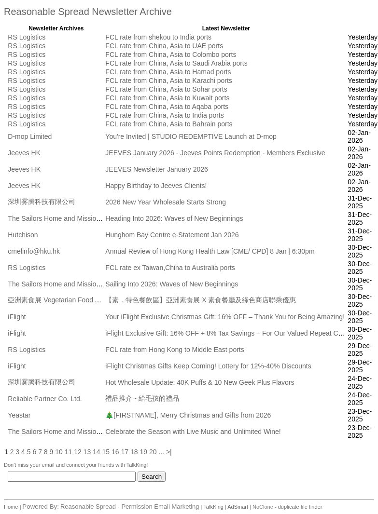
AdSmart (237, 507)
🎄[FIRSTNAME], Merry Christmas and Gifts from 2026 (188, 415)
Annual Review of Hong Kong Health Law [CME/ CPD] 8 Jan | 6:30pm (209, 251)
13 (87, 452)
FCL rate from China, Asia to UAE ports (164, 46)
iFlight (17, 317)
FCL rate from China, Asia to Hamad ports (168, 72)
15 (106, 452)
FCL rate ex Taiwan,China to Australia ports (170, 267)
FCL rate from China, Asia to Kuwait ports (167, 98)
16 (115, 452)
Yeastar (19, 415)
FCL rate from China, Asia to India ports (164, 115)
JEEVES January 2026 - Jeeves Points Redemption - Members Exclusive (215, 153)
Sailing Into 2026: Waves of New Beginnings (171, 284)
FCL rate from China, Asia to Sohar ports (166, 89)
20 (153, 452)
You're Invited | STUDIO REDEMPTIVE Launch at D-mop (190, 136)
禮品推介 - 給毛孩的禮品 (142, 398)
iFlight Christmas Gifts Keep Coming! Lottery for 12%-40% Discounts (208, 366)
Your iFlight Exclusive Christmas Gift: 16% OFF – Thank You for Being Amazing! (225, 317)
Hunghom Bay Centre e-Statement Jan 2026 (171, 235)
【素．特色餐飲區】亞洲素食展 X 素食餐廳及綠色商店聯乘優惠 (200, 300)
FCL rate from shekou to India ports (158, 37)
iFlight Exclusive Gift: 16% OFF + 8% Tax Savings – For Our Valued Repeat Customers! (236, 333)
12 (78, 452)
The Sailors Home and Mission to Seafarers (73, 218)
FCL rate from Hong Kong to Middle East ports (174, 349)
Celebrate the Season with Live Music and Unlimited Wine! (192, 431)
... (161, 452)
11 (68, 452)
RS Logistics (26, 37)
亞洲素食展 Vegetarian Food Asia (58, 300)
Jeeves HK (24, 153)
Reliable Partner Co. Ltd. (45, 399)
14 (96, 452)
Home (11, 507)
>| (169, 452)
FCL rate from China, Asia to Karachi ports (168, 80)
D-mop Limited (30, 136)
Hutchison (23, 235)
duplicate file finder (300, 507)
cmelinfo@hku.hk (34, 251)
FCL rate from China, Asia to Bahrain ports (168, 124)
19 (143, 452)
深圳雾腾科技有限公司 (41, 201)
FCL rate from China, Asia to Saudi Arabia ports (176, 63)
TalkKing (213, 507)
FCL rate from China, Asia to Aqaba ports (166, 106)
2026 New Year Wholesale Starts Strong (165, 202)
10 (59, 452)
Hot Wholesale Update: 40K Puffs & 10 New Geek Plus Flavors (199, 382)
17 (124, 452)
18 (134, 452)
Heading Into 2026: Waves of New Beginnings (174, 218)
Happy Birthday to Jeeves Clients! (156, 185)
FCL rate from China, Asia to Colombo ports (170, 54)
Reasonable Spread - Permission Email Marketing (129, 506)
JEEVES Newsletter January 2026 (156, 169)
